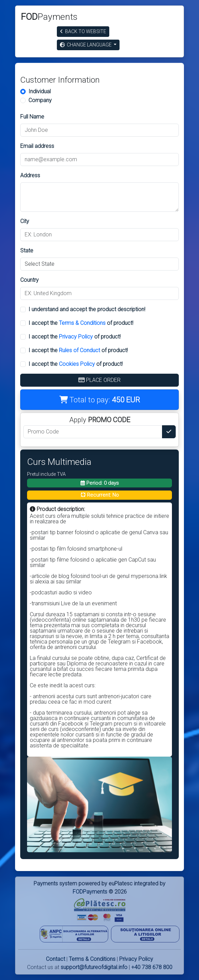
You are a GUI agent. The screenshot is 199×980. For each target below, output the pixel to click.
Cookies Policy (77, 364)
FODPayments (90, 891)
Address (30, 175)
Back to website (83, 31)
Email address (37, 146)
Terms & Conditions (82, 323)
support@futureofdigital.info (94, 967)
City (24, 221)
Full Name (32, 116)
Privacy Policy (76, 336)
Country (29, 280)
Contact (55, 959)
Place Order (99, 380)
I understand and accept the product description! (86, 309)
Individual (39, 91)
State (26, 250)
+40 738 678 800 (151, 967)
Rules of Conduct (79, 350)
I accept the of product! (80, 323)
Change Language (86, 44)
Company (40, 100)
